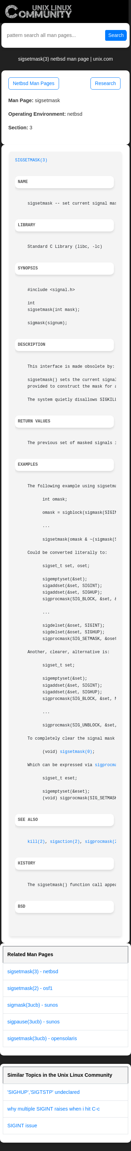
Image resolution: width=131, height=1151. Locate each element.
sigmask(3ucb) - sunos (32, 1005)
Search (116, 35)
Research (105, 83)
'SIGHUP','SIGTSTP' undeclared (43, 1092)
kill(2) (36, 841)
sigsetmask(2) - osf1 (30, 988)
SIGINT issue (22, 1125)
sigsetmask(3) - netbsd (32, 971)
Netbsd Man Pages (33, 83)
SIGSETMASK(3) (31, 160)
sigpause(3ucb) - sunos (33, 1021)
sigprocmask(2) (112, 765)
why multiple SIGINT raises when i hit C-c (53, 1109)
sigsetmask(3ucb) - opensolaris (42, 1038)
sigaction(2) (65, 841)
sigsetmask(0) (76, 751)
